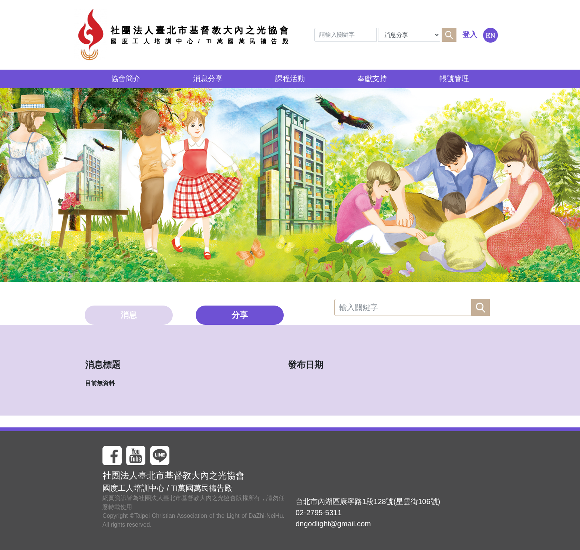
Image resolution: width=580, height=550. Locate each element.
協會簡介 (126, 78)
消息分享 (208, 78)
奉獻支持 (372, 78)
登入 (469, 34)
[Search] (345, 35)
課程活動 (290, 78)
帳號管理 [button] (454, 78)
